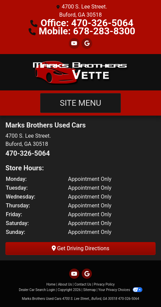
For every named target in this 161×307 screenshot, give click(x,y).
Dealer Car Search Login (37, 290)
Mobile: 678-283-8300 (87, 31)
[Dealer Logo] (80, 72)
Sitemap (89, 290)
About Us (65, 284)
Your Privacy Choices (120, 290)
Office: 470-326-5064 (87, 23)
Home (50, 284)
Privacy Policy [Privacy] (104, 284)
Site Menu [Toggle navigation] (80, 103)
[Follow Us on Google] (87, 43)
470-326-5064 (27, 153)
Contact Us (83, 284)
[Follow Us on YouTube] (74, 43)
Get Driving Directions (81, 248)
